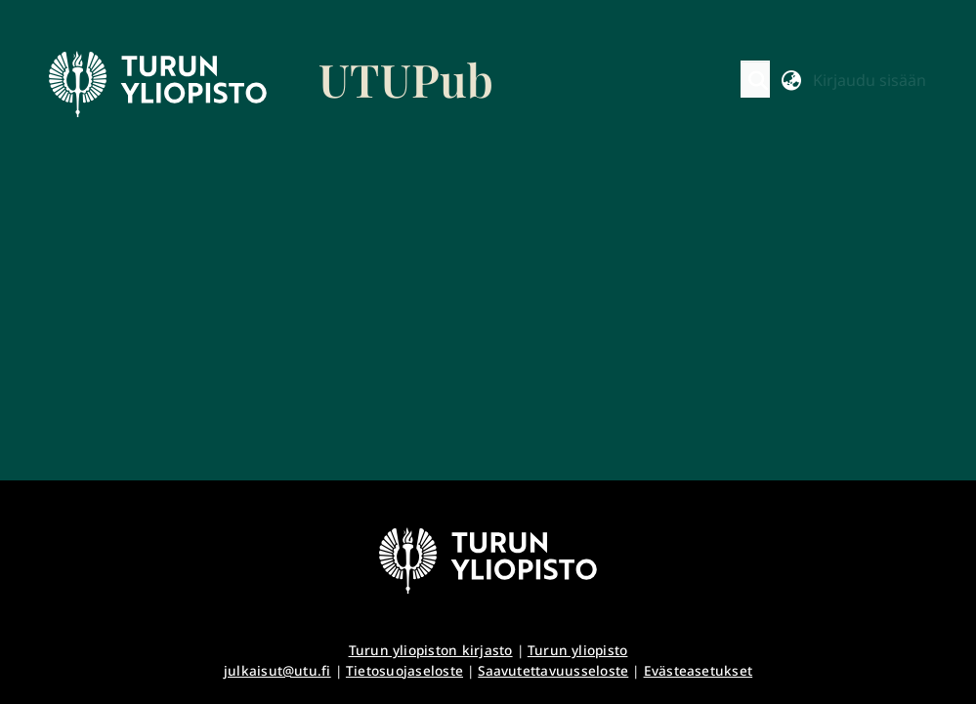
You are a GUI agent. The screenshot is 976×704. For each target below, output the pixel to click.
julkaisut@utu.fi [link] (277, 670)
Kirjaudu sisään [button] (869, 80)
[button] (757, 80)
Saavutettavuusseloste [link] (553, 670)
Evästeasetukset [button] (698, 670)
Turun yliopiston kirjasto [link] (431, 650)
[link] (271, 84)
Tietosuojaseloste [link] (404, 670)
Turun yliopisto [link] (578, 650)
